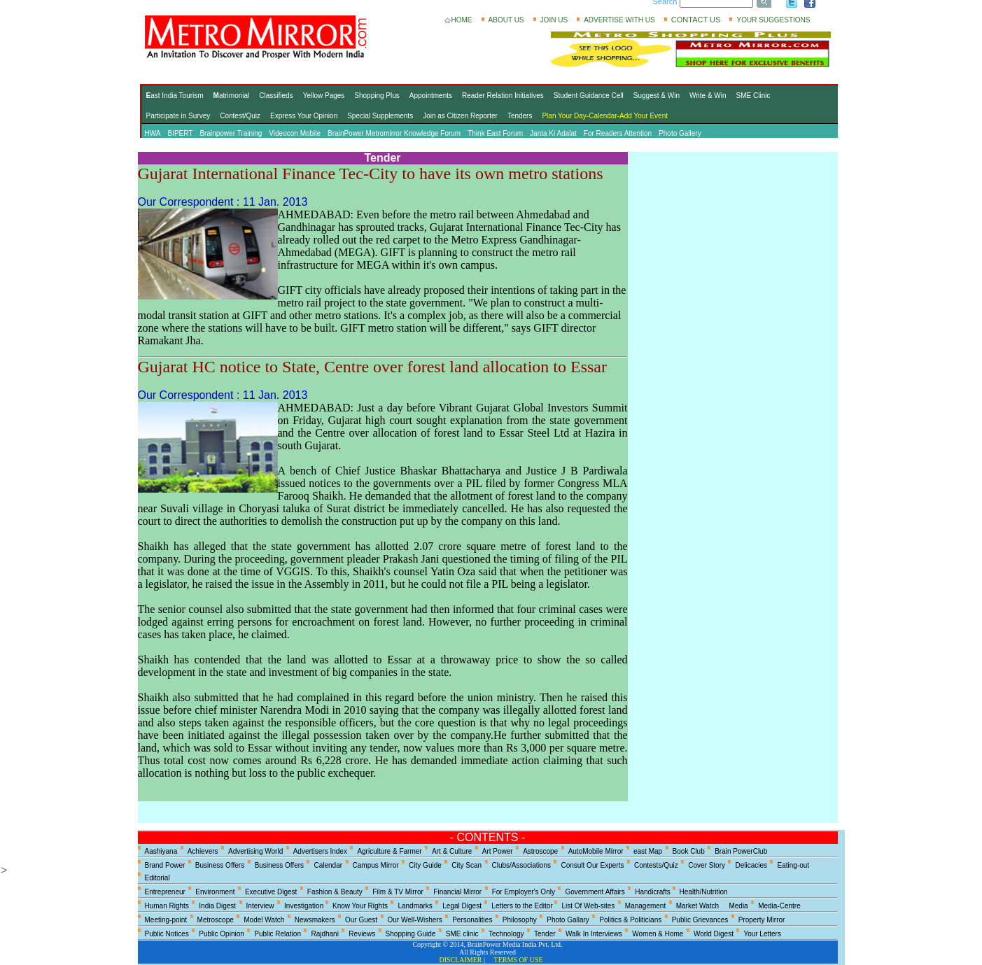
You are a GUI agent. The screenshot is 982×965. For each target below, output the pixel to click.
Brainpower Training (230, 133)
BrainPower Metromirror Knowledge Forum (394, 133)
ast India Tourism (175, 95)
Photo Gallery (680, 133)
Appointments (430, 95)
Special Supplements (380, 116)
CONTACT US (696, 19)
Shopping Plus (377, 95)
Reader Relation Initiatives (503, 95)
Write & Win (708, 95)
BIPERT (179, 133)
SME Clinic (753, 95)
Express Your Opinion (303, 116)
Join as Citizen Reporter (460, 116)
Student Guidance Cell (589, 95)
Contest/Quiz (240, 116)
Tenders (520, 116)
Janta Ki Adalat (553, 133)
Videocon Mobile (295, 133)
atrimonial (231, 95)
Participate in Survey (178, 116)
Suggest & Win (656, 95)
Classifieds (276, 95)
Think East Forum (495, 133)
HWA (153, 133)
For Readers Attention (618, 133)
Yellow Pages (324, 95)
